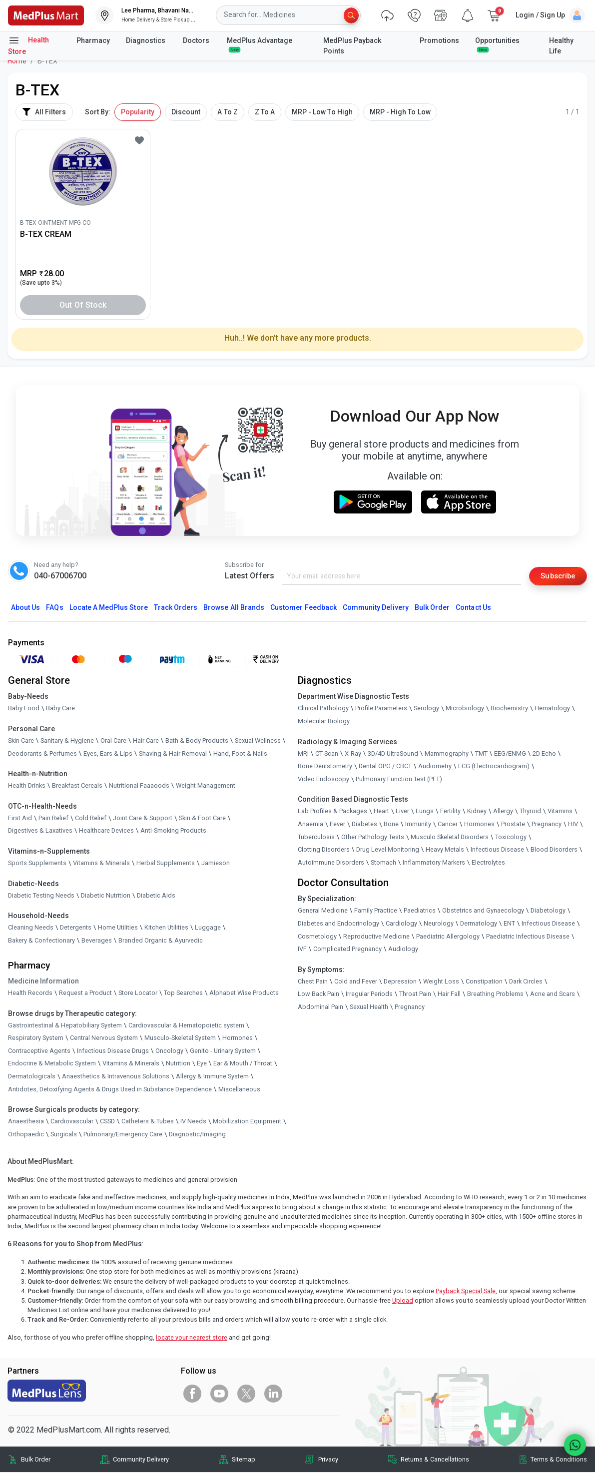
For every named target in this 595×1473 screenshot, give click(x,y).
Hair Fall (449, 994)
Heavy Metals (445, 850)
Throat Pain (415, 994)
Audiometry (435, 767)
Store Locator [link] (137, 993)
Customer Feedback (303, 608)
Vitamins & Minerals (130, 1064)
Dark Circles (526, 981)
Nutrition (178, 1064)
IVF (302, 950)
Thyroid (530, 812)
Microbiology (465, 709)
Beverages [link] (96, 941)
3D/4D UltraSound (393, 754)
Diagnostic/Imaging (197, 1134)
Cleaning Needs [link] (30, 928)
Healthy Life (561, 45)
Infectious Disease (497, 850)
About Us (25, 608)
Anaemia (310, 824)
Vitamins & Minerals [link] (101, 863)
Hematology (552, 709)
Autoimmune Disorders (331, 863)
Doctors (197, 40)
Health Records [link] (30, 993)
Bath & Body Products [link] (196, 741)
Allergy (503, 812)
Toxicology (511, 837)
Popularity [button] (137, 112)
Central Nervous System (104, 1038)
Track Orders (176, 608)
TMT (481, 754)
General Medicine (323, 911)
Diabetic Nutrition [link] (105, 896)
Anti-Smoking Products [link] (173, 831)
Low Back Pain (318, 994)
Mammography (447, 754)
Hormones (237, 1038)
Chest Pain (313, 981)
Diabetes (364, 824)
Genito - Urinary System (223, 1051)
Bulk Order (432, 608)
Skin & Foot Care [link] (202, 818)
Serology (426, 709)
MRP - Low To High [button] (322, 112)
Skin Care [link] (21, 741)
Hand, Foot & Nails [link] (240, 754)
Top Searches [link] (183, 993)
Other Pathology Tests (372, 837)
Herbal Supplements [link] (165, 863)
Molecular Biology (324, 721)
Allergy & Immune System (212, 1076)
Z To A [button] (265, 112)
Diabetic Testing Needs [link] (41, 896)
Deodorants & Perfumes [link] (42, 754)
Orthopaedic (26, 1134)
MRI (303, 754)
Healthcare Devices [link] (106, 831)
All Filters (44, 111)
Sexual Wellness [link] (258, 741)
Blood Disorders (554, 850)
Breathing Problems (495, 994)
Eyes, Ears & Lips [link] (107, 754)
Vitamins (560, 812)
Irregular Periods (369, 994)
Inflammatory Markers (434, 863)
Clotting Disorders (324, 850)
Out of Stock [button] (82, 305)
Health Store (28, 44)
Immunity (418, 824)
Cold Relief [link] (90, 818)
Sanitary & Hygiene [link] (67, 741)
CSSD (107, 1122)
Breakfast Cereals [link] (77, 786)
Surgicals (63, 1134)
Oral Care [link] (113, 741)
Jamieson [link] (215, 863)
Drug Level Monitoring (387, 850)
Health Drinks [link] (26, 786)
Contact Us (473, 608)
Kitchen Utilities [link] (166, 928)
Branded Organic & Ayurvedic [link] (160, 941)
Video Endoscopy (323, 779)
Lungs (425, 812)
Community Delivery (376, 608)
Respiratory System (35, 1038)
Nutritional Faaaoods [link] (139, 786)
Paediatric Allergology (448, 937)
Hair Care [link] (146, 741)
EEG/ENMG (510, 754)
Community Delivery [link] (141, 1460)
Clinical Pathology (323, 709)
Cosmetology (317, 937)
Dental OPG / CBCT (385, 767)
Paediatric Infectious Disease (528, 937)
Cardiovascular (71, 1122)
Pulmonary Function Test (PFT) (399, 779)
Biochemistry (509, 709)
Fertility (450, 812)
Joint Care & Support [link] (142, 818)
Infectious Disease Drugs (113, 1051)
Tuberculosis (316, 837)
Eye (202, 1064)
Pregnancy (547, 824)
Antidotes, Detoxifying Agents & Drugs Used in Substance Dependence (110, 1089)
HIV (573, 824)
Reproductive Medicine (376, 937)
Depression (400, 981)
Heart (381, 812)
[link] (46, 14)
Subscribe (556, 575)
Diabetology (548, 911)
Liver (402, 812)
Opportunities (497, 44)
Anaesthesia (26, 1122)
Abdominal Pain (320, 1007)
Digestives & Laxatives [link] (40, 831)
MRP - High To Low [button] (400, 112)
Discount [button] (185, 112)
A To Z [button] (227, 112)
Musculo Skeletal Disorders (450, 837)
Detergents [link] (75, 928)
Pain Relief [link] (53, 818)
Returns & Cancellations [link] (435, 1460)
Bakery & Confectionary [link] (41, 941)
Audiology (403, 950)
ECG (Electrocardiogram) (494, 767)
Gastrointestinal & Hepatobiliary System (65, 1025)
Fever (337, 824)
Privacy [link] (328, 1460)
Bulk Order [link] (35, 1460)
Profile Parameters (381, 709)
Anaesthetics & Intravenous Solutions (115, 1076)
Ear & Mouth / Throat (242, 1064)
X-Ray (353, 754)
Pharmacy (93, 40)
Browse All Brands (233, 608)
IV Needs (193, 1122)
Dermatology (478, 924)
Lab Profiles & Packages (332, 812)
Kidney (477, 812)
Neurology (439, 924)
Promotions (439, 40)
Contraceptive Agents (39, 1051)
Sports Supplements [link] (37, 863)
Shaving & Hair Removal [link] (173, 754)
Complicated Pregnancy (347, 950)
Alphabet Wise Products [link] (244, 993)
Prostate (513, 824)
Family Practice (375, 911)
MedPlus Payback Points (352, 45)
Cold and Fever (355, 981)
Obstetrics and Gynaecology (483, 911)
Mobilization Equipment (247, 1122)
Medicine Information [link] (43, 981)
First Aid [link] (20, 818)
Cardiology (401, 924)
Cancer (448, 824)
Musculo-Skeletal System (180, 1038)
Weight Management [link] (205, 786)
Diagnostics (146, 40)
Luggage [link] (208, 928)
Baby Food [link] (23, 709)
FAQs (54, 608)
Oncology (169, 1051)
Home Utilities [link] (118, 928)
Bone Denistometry (325, 767)
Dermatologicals (31, 1076)
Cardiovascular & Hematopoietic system (186, 1025)
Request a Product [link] (85, 993)
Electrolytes (488, 863)
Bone (391, 824)
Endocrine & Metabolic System (52, 1064)
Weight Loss (441, 981)
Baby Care (60, 709)
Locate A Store (108, 608)
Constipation (484, 981)
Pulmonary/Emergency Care (122, 1134)
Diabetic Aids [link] (156, 896)
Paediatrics (420, 911)
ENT (509, 924)
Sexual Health (369, 1007)
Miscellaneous (239, 1089)
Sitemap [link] (243, 1460)
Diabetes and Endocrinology (338, 924)
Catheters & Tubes (147, 1122)
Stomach (383, 863)
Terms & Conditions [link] (559, 1460)
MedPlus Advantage (260, 44)
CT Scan (326, 754)
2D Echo (544, 754)
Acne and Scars (552, 994)
